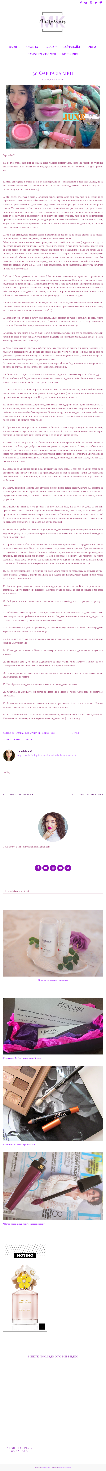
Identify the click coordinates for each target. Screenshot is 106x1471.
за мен (16, 739)
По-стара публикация (86, 794)
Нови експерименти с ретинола (53, 980)
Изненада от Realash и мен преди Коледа (22, 1058)
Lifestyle (27, 739)
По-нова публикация (19, 794)
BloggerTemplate (65, 1467)
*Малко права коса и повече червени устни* (24, 1224)
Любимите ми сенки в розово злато (19, 1144)
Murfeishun (46, 1467)
